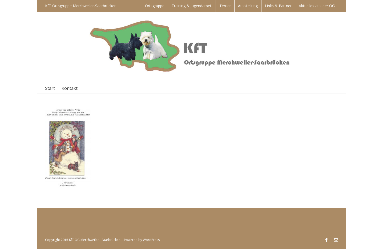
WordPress (151, 240)
